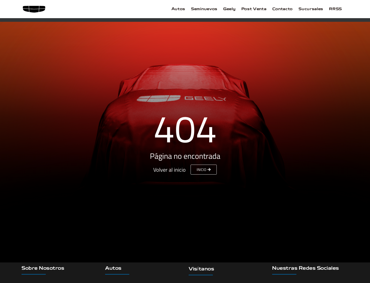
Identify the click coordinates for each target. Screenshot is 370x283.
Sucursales (311, 9)
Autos (178, 9)
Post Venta (254, 9)
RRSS (335, 9)
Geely (229, 9)
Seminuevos (204, 9)
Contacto (282, 9)
